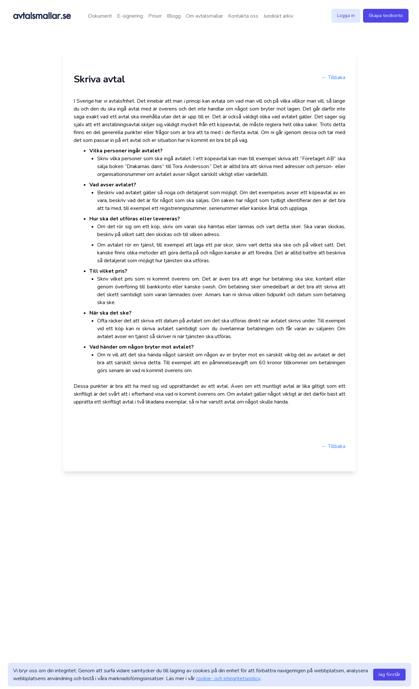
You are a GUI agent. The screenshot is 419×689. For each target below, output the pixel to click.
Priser (155, 16)
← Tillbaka (333, 77)
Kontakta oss (243, 16)
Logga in (346, 15)
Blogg (174, 16)
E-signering (130, 16)
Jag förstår (389, 674)
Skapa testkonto (386, 15)
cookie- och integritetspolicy (228, 678)
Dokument (100, 16)
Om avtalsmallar (204, 16)
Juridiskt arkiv (278, 16)
